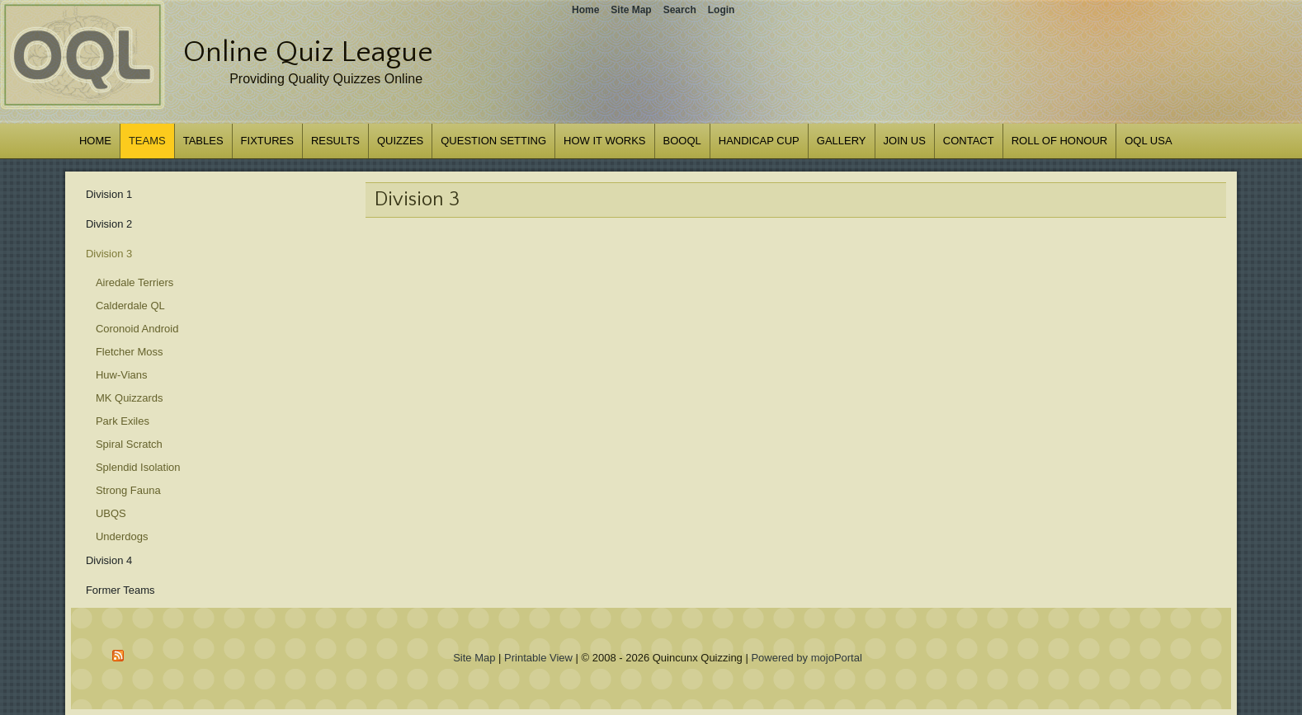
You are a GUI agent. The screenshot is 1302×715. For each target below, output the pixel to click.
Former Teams (120, 590)
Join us (905, 140)
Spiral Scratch (129, 444)
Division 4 (109, 560)
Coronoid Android (137, 328)
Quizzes (400, 140)
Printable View (538, 657)
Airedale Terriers (134, 282)
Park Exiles (122, 421)
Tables (203, 140)
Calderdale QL (130, 305)
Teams (147, 140)
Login (721, 10)
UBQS (111, 513)
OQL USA (1148, 140)
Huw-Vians (122, 375)
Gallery (841, 140)
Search (679, 10)
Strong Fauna (128, 490)
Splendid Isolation (138, 467)
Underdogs (122, 536)
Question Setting (493, 140)
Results (335, 140)
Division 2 (109, 224)
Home (95, 140)
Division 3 (109, 253)
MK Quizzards (129, 398)
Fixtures (267, 140)
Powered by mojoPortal (806, 657)
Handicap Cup (759, 140)
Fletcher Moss (129, 352)
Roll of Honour (1060, 140)
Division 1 (109, 194)
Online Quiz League (308, 51)
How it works (604, 140)
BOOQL (682, 140)
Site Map (474, 657)
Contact (968, 140)
